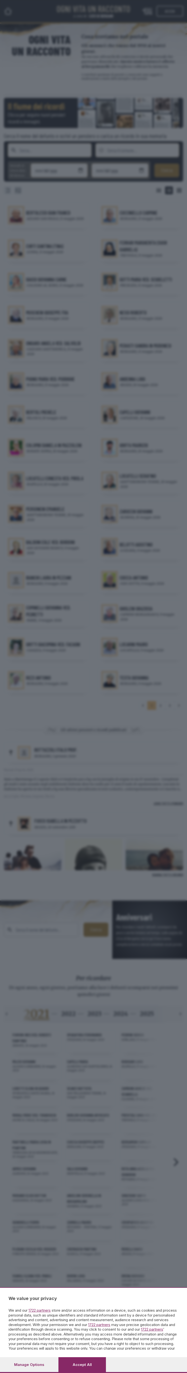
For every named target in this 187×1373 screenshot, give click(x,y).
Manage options (29, 1364)
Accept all (82, 1364)
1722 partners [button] (39, 1310)
